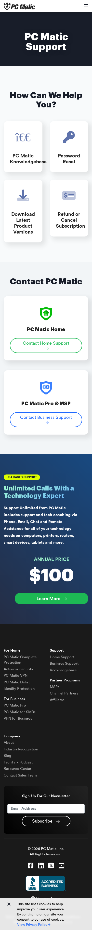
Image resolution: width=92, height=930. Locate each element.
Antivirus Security (18, 669)
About (9, 742)
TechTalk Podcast (18, 762)
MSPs (54, 687)
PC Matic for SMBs (20, 712)
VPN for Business (18, 718)
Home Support (62, 657)
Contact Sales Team (20, 775)
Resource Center (17, 769)
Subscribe (46, 821)
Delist (17, 682)
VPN (15, 675)
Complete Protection (20, 660)
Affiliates (57, 700)
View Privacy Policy (33, 925)
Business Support (64, 663)
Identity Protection (19, 689)
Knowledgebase (63, 670)
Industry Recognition (21, 749)
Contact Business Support (46, 420)
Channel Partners (64, 693)
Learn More (52, 598)
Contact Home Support (46, 346)
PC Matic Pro (15, 705)
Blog (7, 756)
